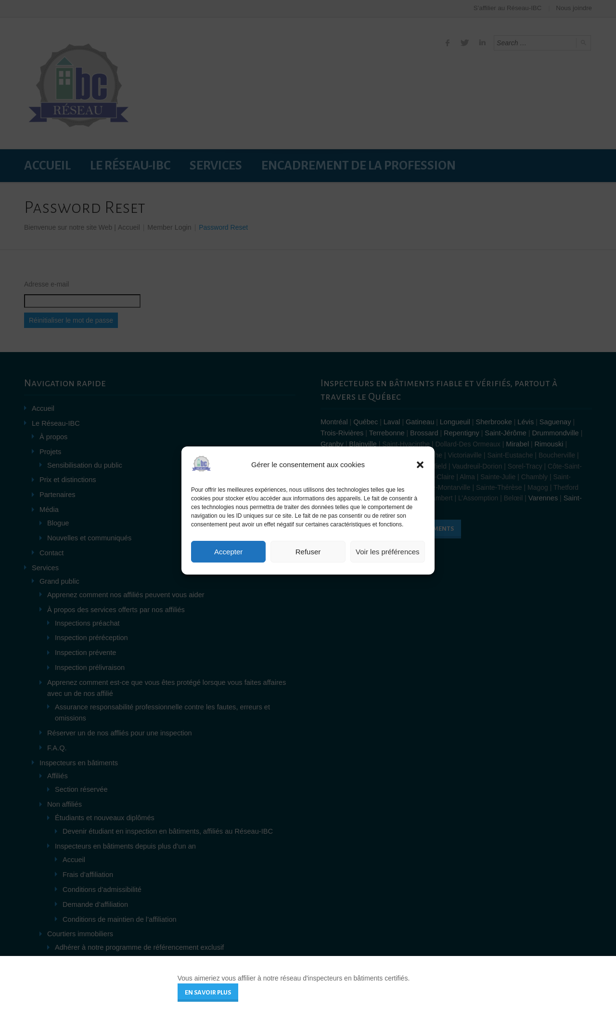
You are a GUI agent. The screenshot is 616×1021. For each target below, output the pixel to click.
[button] (420, 465)
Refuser (308, 552)
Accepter (228, 552)
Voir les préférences (388, 552)
